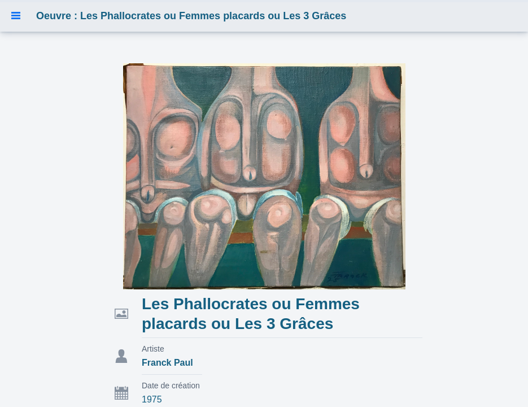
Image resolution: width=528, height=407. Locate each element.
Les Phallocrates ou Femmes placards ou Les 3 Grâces (251, 313)
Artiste (153, 348)
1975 (152, 399)
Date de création (171, 385)
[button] (16, 16)
